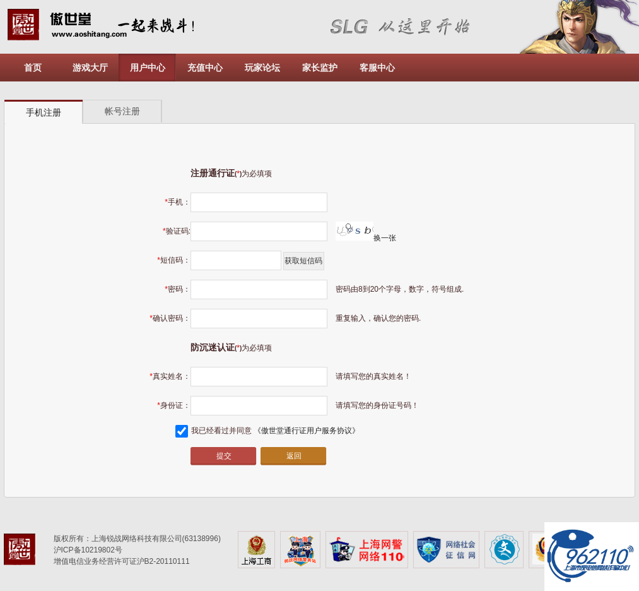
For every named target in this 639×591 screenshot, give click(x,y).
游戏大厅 (90, 68)
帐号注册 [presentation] (122, 111)
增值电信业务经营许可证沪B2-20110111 (122, 561)
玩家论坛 (262, 68)
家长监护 (319, 68)
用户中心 (147, 68)
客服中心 (377, 68)
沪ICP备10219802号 (88, 550)
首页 (33, 68)
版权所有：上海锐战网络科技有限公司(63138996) (137, 538)
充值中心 (205, 68)
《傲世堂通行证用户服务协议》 (307, 430)
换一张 (366, 238)
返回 (294, 455)
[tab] (43, 112)
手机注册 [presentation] (43, 112)
